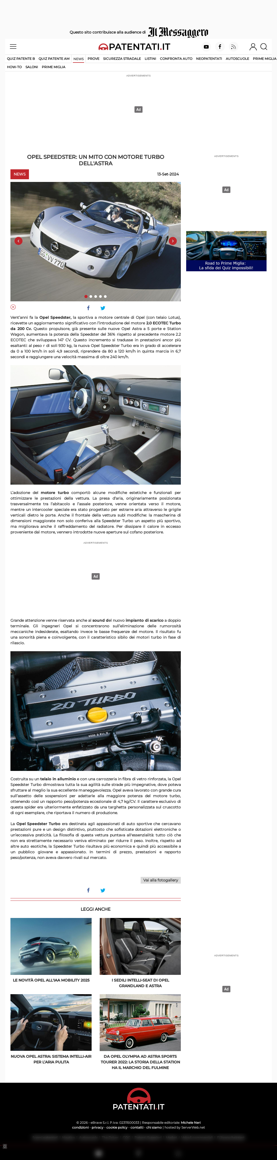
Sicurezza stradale (122, 59)
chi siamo (154, 1127)
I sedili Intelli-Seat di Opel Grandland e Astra (140, 983)
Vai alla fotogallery (160, 880)
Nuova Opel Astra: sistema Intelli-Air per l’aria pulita (51, 1059)
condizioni (80, 1127)
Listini (150, 59)
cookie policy (117, 1127)
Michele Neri (191, 1123)
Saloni (31, 67)
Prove (93, 59)
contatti (136, 1127)
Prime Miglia (264, 59)
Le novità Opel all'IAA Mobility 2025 (51, 980)
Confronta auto (176, 59)
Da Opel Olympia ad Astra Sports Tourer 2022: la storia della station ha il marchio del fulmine (140, 1062)
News (78, 59)
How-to (14, 67)
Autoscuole (237, 59)
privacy (97, 1127)
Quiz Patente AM (54, 59)
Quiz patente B (21, 59)
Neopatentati (209, 59)
